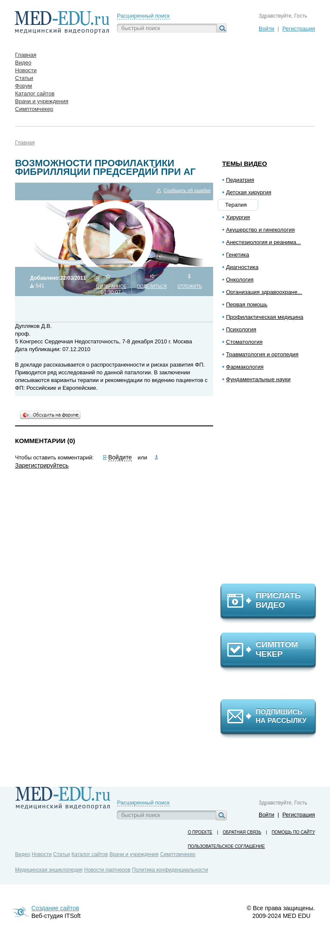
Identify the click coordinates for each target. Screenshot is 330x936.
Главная (25, 143)
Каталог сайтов (89, 854)
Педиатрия (240, 180)
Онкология (240, 279)
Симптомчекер (178, 854)
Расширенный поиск (143, 15)
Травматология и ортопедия (262, 354)
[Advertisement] (272, 487)
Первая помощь (246, 304)
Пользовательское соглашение (226, 846)
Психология (241, 329)
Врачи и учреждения (134, 854)
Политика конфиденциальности (170, 870)
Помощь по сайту (293, 832)
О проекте (200, 832)
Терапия (236, 205)
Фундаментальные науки (258, 379)
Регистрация (298, 28)
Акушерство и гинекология (260, 229)
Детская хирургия (248, 192)
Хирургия (238, 217)
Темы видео (244, 163)
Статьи (61, 854)
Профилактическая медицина (264, 317)
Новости (42, 854)
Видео (22, 854)
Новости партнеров (107, 870)
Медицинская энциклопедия (48, 870)
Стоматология (244, 342)
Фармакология (244, 367)
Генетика (237, 254)
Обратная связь (242, 832)
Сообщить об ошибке (187, 190)
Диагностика (242, 267)
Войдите (120, 457)
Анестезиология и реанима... (263, 242)
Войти (266, 28)
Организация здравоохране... (264, 292)
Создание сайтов (55, 908)
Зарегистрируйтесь (42, 465)
